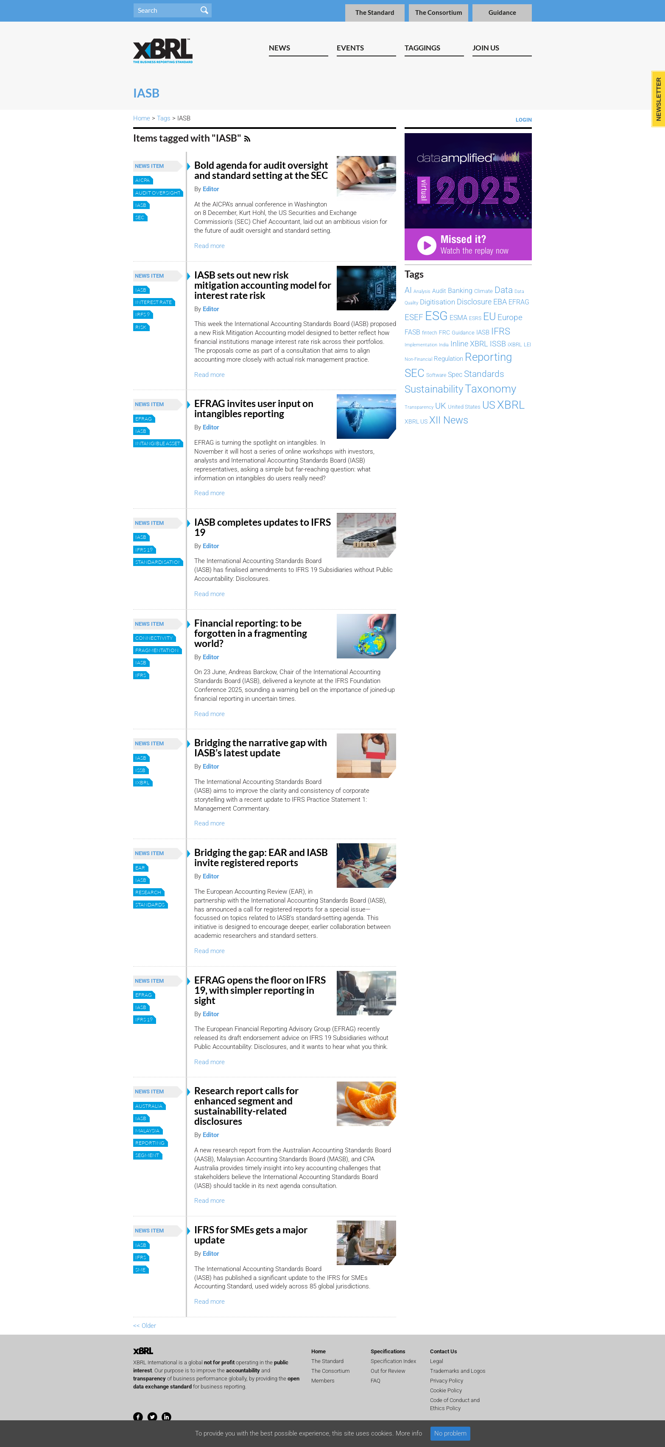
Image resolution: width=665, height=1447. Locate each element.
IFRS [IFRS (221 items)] (500, 331)
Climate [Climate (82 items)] (483, 290)
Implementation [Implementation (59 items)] (421, 345)
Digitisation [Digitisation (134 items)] (437, 302)
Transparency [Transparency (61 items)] (419, 407)
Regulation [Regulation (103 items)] (448, 358)
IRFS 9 (142, 314)
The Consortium (438, 12)
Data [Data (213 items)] (504, 289)
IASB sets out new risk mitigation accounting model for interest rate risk (262, 285)
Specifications (388, 1351)
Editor (211, 189)
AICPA (142, 180)
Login (524, 120)
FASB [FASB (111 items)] (412, 332)
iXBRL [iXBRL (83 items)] (515, 344)
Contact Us (443, 1351)
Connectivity (154, 638)
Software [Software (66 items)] (436, 375)
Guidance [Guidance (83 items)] (463, 332)
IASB (140, 205)
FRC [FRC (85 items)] (444, 332)
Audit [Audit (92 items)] (439, 291)
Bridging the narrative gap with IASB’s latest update (260, 747)
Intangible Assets (159, 443)
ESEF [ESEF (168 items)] (414, 317)
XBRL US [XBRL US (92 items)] (416, 421)
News (279, 47)
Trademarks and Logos (458, 1371)
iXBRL (142, 782)
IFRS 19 (144, 549)
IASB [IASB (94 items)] (482, 332)
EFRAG (143, 418)
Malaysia (147, 1130)
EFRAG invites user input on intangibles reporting (253, 408)
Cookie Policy (446, 1390)
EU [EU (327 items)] (489, 316)
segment (147, 1155)
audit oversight (158, 193)
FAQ (375, 1380)
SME (140, 1269)
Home (141, 118)
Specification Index (393, 1361)
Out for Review (388, 1371)
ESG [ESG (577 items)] (436, 316)
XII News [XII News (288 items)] (448, 420)
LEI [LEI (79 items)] (527, 344)
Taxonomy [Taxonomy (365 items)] (490, 388)
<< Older (144, 1326)
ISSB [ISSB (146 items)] (498, 343)
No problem (450, 1433)
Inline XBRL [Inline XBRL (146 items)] (469, 343)
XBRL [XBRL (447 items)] (511, 405)
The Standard (374, 12)
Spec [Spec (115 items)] (455, 375)
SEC (139, 217)
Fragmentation (157, 650)
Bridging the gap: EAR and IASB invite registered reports (261, 857)
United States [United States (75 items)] (464, 407)
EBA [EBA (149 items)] (500, 301)
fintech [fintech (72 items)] (429, 333)
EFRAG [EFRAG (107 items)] (519, 302)
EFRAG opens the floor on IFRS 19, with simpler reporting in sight (260, 990)
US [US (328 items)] (488, 405)
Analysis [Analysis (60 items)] (422, 291)
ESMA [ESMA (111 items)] (458, 318)
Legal (436, 1361)
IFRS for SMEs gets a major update (250, 1235)
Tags (163, 118)
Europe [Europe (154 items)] (509, 317)
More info (409, 1433)
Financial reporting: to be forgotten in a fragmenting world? (250, 633)
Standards (150, 904)
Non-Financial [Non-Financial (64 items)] (418, 359)
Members (323, 1380)
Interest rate (153, 302)
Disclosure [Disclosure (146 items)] (474, 301)
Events (350, 47)
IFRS (140, 675)
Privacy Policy (446, 1380)
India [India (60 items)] (444, 345)
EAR (140, 867)
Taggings (422, 47)
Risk (140, 327)
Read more (209, 246)
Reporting (150, 1143)
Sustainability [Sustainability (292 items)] (434, 389)
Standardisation (158, 562)
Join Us (485, 47)
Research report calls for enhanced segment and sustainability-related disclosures (246, 1106)
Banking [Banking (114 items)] (460, 291)
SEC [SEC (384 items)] (415, 373)
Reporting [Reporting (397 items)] (488, 357)
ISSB (140, 770)
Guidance (502, 12)
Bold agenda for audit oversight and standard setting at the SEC (261, 170)
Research (148, 892)
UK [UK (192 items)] (440, 406)
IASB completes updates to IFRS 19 (262, 527)
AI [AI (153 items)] (408, 290)
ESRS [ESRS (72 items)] (475, 318)
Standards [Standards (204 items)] (484, 374)
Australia (148, 1106)
